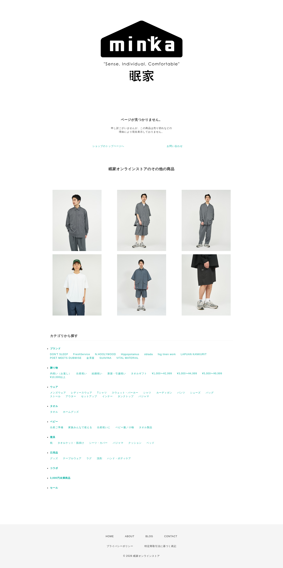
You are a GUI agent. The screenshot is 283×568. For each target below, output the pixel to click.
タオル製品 (145, 427)
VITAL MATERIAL (127, 358)
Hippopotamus (130, 354)
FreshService (81, 354)
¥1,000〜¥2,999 (162, 373)
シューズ (195, 392)
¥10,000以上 (58, 377)
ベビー (54, 421)
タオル (54, 406)
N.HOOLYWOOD (105, 354)
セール (54, 487)
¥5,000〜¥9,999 (212, 373)
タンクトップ (126, 396)
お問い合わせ (175, 146)
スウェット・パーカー (125, 392)
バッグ (210, 392)
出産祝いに (103, 427)
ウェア (54, 387)
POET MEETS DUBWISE (66, 358)
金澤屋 (90, 358)
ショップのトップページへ (108, 146)
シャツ (147, 392)
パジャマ (144, 396)
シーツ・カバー (98, 442)
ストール (55, 396)
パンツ (181, 392)
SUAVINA (106, 358)
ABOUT (129, 536)
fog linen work (167, 354)
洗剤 (99, 458)
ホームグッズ (71, 411)
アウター (71, 396)
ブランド (55, 348)
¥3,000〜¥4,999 (187, 373)
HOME (110, 536)
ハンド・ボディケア (119, 458)
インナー (107, 396)
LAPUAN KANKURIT (194, 354)
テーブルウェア (72, 458)
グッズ (54, 458)
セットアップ (89, 396)
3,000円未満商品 (60, 478)
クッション (135, 442)
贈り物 (54, 367)
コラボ (54, 468)
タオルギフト (139, 373)
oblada (148, 354)
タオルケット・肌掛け (71, 442)
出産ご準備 (56, 427)
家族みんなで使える (80, 427)
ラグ (89, 458)
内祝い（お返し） (60, 373)
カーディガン (164, 392)
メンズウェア (58, 392)
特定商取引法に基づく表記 (160, 546)
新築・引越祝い (116, 373)
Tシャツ (102, 392)
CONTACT (170, 536)
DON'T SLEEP (59, 354)
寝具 (52, 437)
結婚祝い (97, 373)
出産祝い (81, 373)
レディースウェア (81, 392)
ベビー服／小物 (124, 427)
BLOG (149, 536)
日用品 (54, 452)
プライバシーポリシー (120, 546)
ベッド (150, 442)
